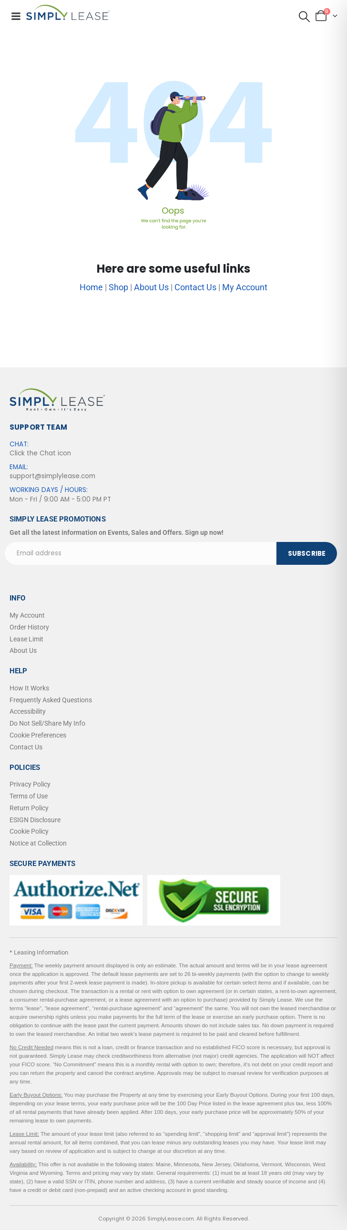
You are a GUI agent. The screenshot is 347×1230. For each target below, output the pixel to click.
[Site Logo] (68, 12)
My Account (244, 287)
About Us (151, 287)
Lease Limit (26, 639)
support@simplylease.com (52, 476)
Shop (118, 287)
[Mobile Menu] (16, 16)
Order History (29, 627)
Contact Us (195, 287)
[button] (304, 16)
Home (91, 287)
